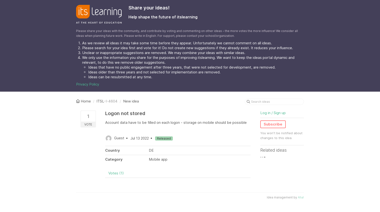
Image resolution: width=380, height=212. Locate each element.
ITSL (100, 101)
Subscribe (273, 124)
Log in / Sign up (273, 112)
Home (84, 101)
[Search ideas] (274, 102)
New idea (131, 101)
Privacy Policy (87, 84)
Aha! (301, 197)
